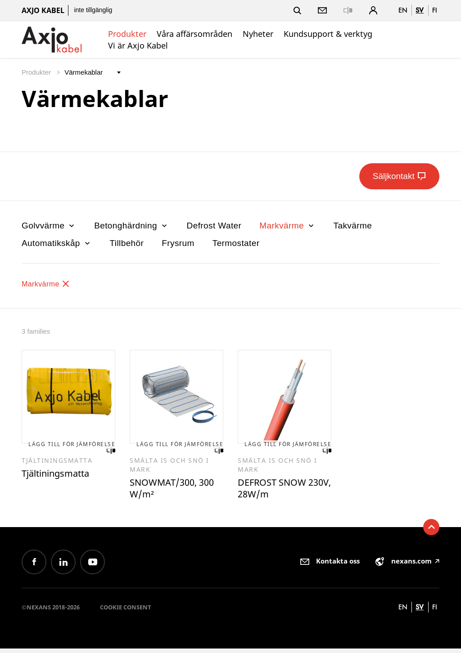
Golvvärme (49, 225)
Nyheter (258, 34)
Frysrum (178, 243)
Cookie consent (125, 612)
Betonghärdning (131, 225)
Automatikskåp (57, 243)
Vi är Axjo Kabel (138, 45)
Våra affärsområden (194, 34)
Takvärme (353, 225)
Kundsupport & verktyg (328, 34)
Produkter (127, 34)
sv (420, 10)
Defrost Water (214, 225)
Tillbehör (127, 243)
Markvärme (287, 225)
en (402, 10)
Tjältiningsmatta (61, 476)
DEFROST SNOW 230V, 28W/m (277, 491)
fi (434, 10)
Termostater (236, 243)
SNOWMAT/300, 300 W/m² (168, 491)
